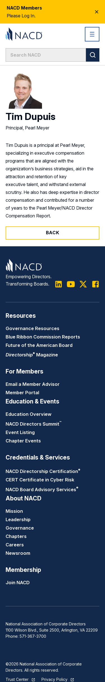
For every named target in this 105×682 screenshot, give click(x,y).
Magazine (32, 355)
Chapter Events (23, 441)
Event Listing (20, 432)
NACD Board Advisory (42, 489)
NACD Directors (33, 424)
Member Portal (22, 392)
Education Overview (29, 414)
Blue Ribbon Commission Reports (43, 337)
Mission (14, 511)
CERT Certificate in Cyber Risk (40, 479)
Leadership (18, 519)
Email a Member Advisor (33, 384)
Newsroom (18, 553)
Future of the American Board (39, 345)
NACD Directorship (43, 471)
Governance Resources (32, 328)
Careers (15, 545)
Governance (20, 528)
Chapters (16, 536)
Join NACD (18, 582)
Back (52, 232)
